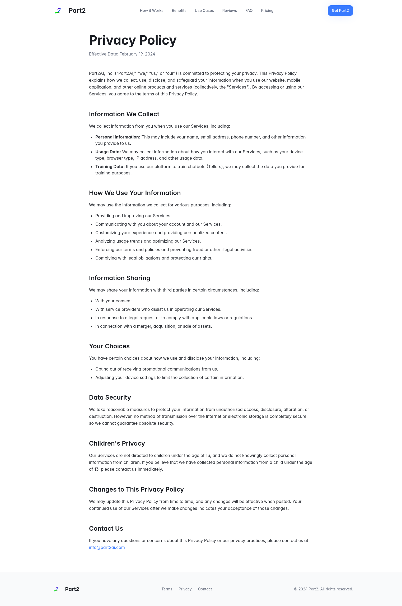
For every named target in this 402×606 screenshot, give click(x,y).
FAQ (249, 10)
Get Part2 (340, 10)
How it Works (151, 10)
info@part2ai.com (107, 547)
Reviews (229, 10)
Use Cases (204, 10)
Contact (205, 589)
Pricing (267, 10)
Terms (166, 589)
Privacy (185, 589)
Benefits (179, 10)
